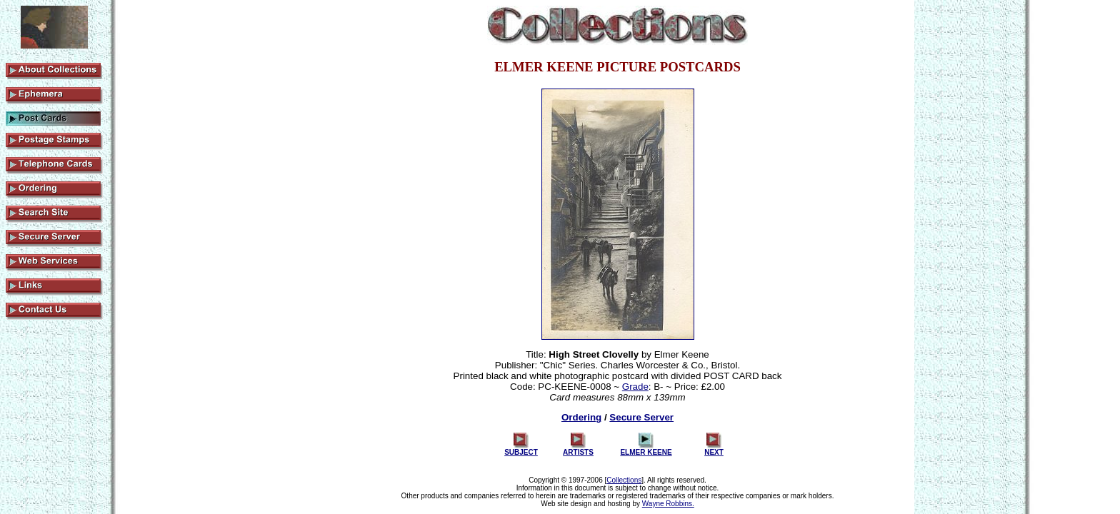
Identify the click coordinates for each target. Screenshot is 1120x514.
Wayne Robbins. (668, 504)
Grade (635, 386)
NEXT (714, 449)
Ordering (581, 417)
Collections (623, 480)
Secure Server (641, 417)
